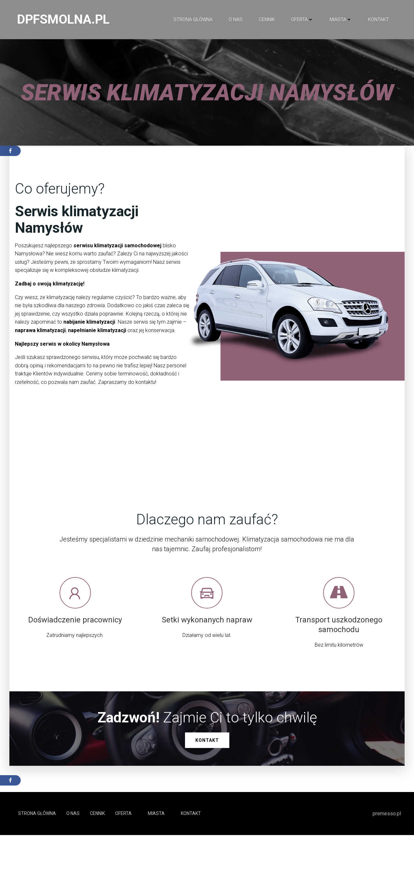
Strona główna (192, 20)
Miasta (340, 20)
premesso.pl (387, 848)
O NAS (235, 20)
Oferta (302, 20)
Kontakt (378, 20)
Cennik (266, 20)
